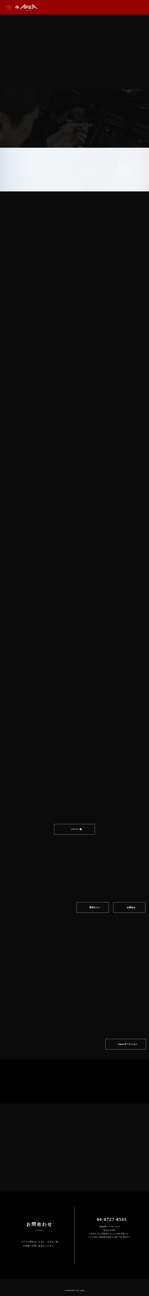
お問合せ (131, 907)
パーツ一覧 (76, 829)
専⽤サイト (94, 907)
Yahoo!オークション (127, 1044)
